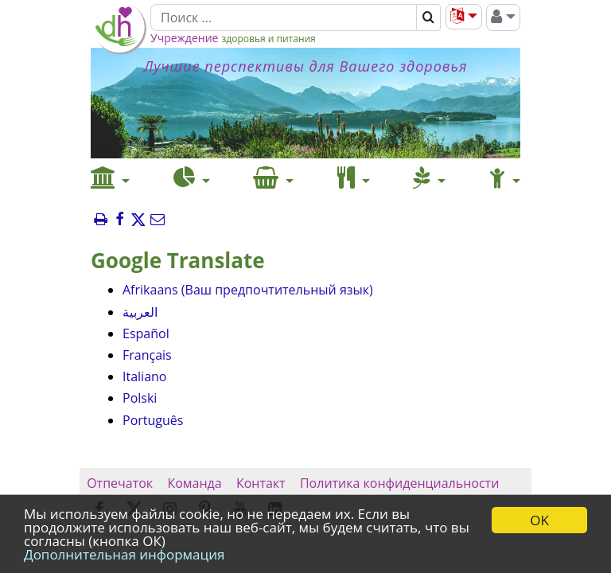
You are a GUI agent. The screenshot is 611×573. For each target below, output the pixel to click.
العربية (140, 312)
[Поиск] (283, 17)
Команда (194, 483)
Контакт (261, 483)
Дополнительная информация (124, 554)
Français (147, 355)
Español (146, 333)
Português (153, 420)
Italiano (144, 376)
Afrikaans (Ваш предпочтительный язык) (248, 289)
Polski (140, 398)
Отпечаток (120, 483)
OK (539, 520)
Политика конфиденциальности (400, 483)
